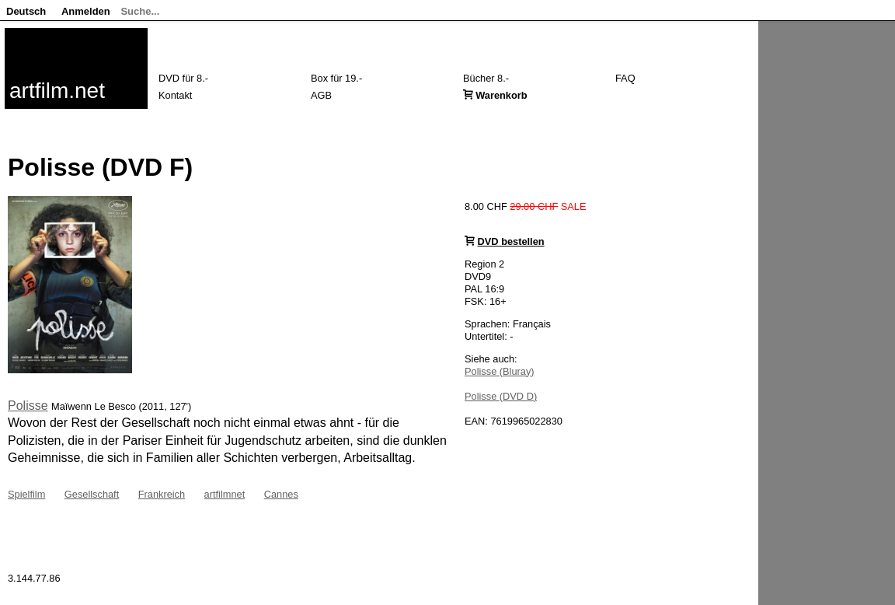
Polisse (28, 405)
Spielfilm (26, 494)
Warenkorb (501, 95)
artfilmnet (225, 494)
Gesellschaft (91, 494)
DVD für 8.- (183, 78)
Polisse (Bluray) (500, 371)
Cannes (281, 494)
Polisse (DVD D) (501, 396)
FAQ (625, 78)
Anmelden (85, 11)
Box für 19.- (336, 78)
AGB (321, 95)
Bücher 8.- (486, 78)
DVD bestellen (511, 241)
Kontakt (175, 95)
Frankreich (161, 494)
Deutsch (26, 11)
